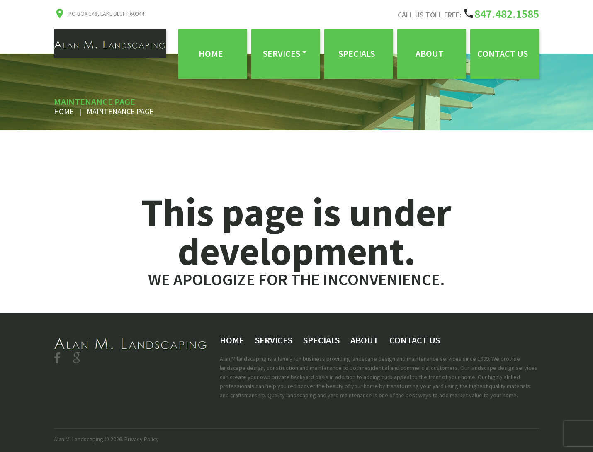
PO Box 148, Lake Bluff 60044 (106, 13)
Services (281, 53)
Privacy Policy (141, 439)
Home (211, 53)
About (430, 53)
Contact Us (502, 53)
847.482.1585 (506, 13)
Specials (356, 53)
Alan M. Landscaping (78, 439)
